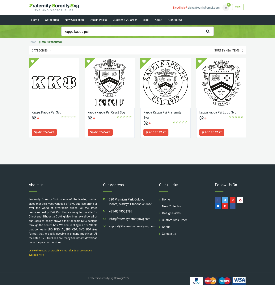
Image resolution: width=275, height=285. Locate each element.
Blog (146, 20)
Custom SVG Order (125, 20)
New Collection (74, 20)
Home (35, 20)
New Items (228, 50)
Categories (52, 20)
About (158, 20)
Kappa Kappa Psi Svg (47, 112)
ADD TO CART (44, 132)
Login (236, 7)
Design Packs (98, 20)
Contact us (175, 20)
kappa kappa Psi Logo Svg (218, 112)
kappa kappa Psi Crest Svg (108, 112)
